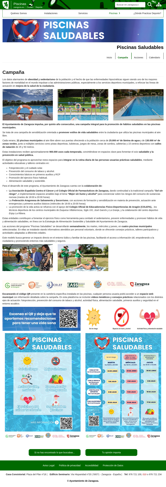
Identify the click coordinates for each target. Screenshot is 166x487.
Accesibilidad (91, 465)
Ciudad (30, 7)
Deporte (39, 7)
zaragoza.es (18, 7)
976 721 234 (155, 474)
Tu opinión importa (111, 452)
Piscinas (19, 4)
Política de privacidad (70, 465)
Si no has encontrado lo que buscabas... (54, 452)
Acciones (138, 57)
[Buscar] (149, 4)
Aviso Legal (48, 465)
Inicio (109, 57)
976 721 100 (135, 474)
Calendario (154, 57)
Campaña (123, 57)
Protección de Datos (113, 465)
